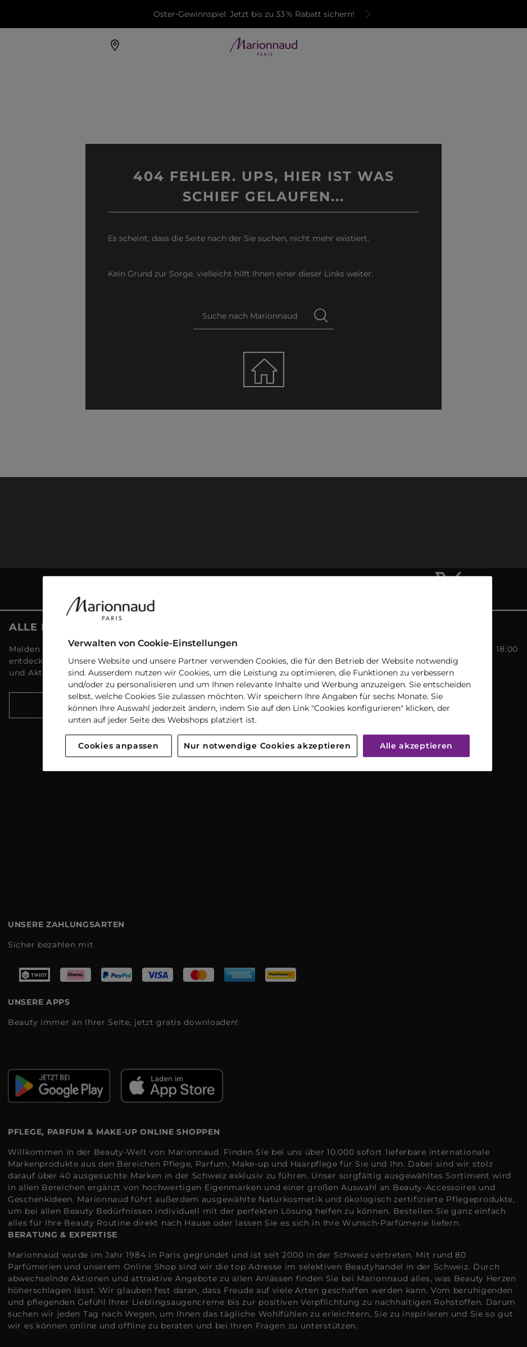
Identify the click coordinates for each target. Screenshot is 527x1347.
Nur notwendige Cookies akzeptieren (267, 746)
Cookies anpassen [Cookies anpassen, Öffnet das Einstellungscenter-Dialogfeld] (118, 746)
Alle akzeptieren (416, 746)
